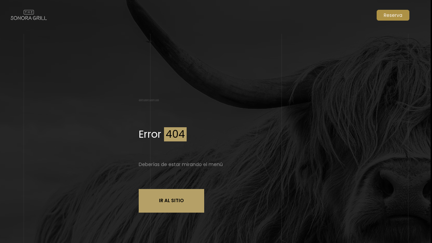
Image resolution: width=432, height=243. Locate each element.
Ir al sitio (171, 200)
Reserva (393, 15)
